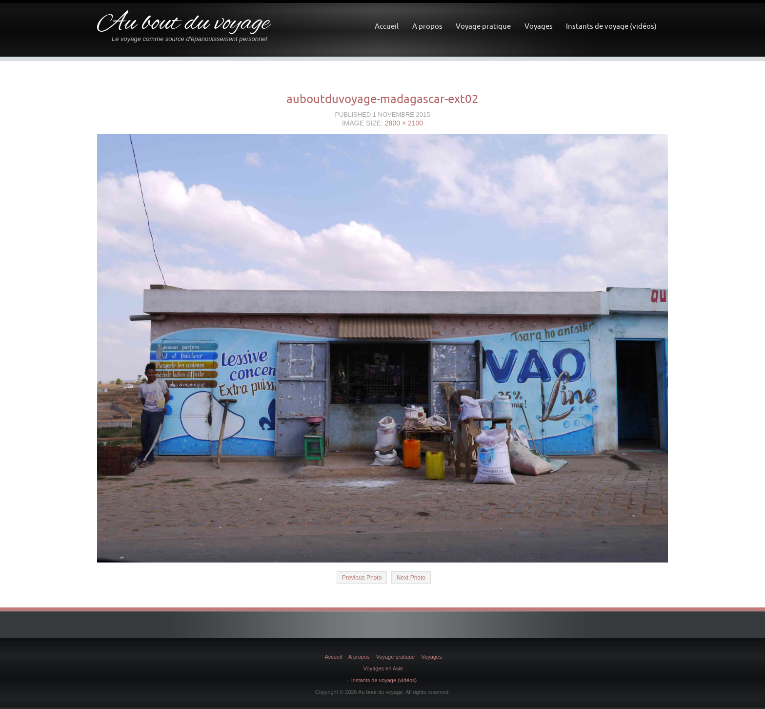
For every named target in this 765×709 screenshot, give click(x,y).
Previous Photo (362, 577)
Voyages (538, 26)
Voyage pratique (483, 26)
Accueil (387, 26)
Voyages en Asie (383, 668)
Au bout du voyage (183, 23)
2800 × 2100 (404, 123)
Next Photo (411, 577)
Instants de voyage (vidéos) (611, 26)
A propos (427, 26)
